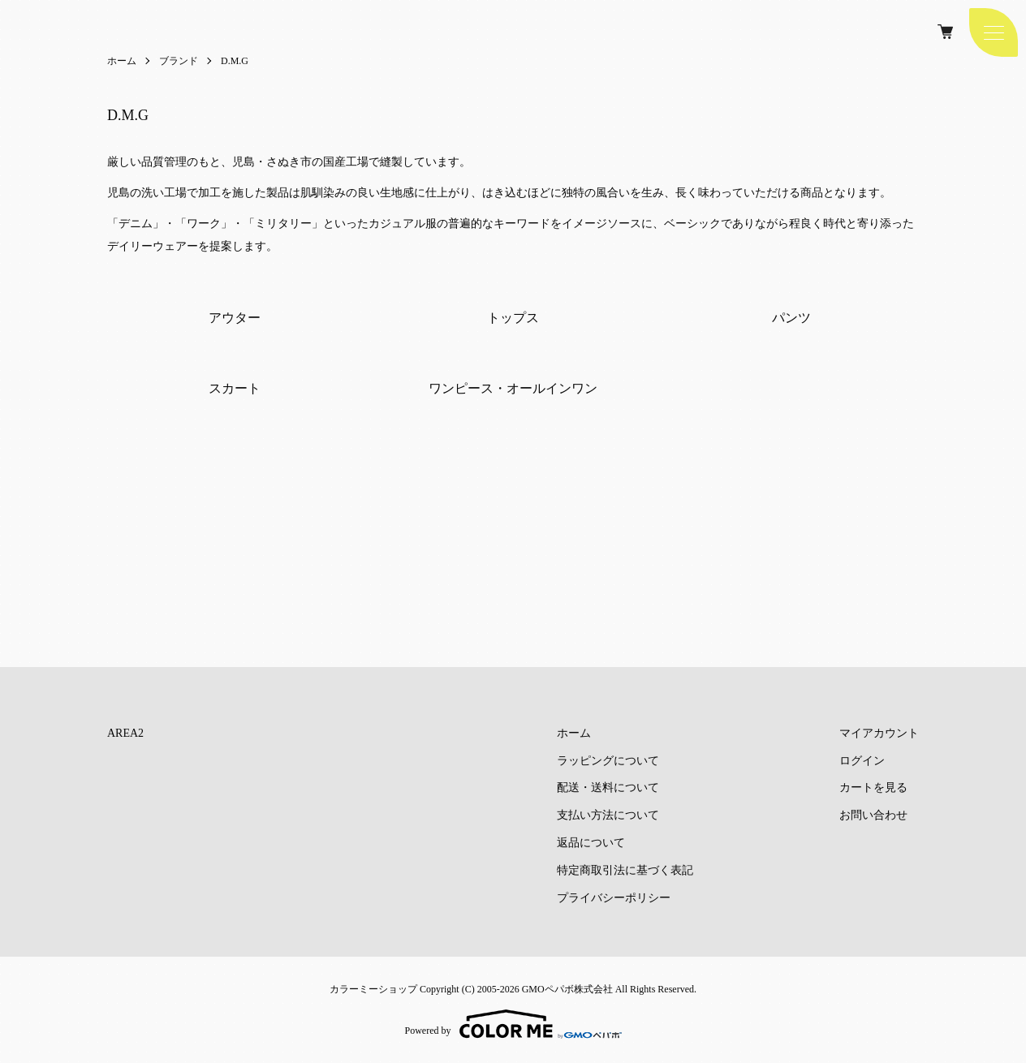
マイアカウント (879, 733)
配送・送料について (608, 788)
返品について (591, 843)
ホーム (121, 61)
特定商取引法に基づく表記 (625, 870)
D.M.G (234, 61)
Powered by (513, 1024)
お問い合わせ (873, 815)
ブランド (178, 61)
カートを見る (873, 788)
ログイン (862, 761)
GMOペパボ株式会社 (567, 989)
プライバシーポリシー (613, 898)
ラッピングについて (608, 761)
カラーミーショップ (373, 989)
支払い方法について (608, 815)
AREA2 (125, 733)
